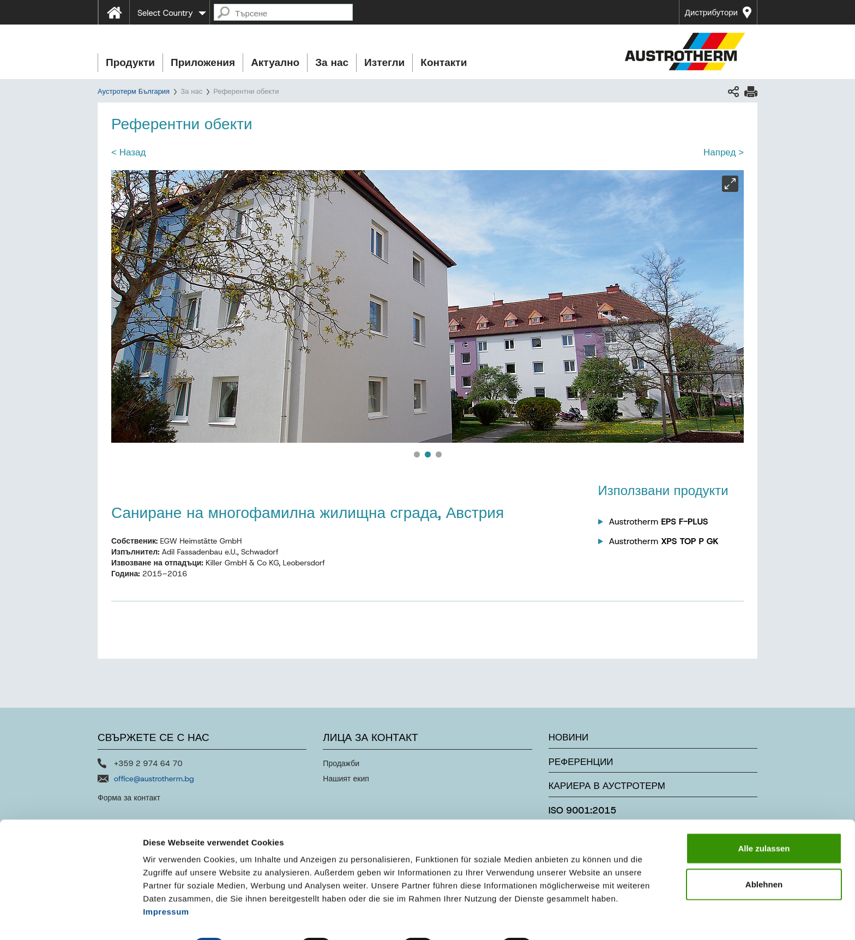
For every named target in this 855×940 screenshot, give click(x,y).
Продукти (130, 62)
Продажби (341, 763)
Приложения (203, 62)
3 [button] (438, 454)
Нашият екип (346, 779)
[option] (427, 306)
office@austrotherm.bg (154, 779)
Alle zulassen (764, 819)
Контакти (443, 62)
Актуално (275, 62)
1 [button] (416, 454)
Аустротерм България (134, 91)
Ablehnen (763, 855)
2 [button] (427, 454)
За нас (331, 62)
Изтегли (384, 62)
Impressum (166, 883)
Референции (581, 762)
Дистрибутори (711, 12)
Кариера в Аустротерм (607, 786)
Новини (569, 737)
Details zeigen (579, 918)
